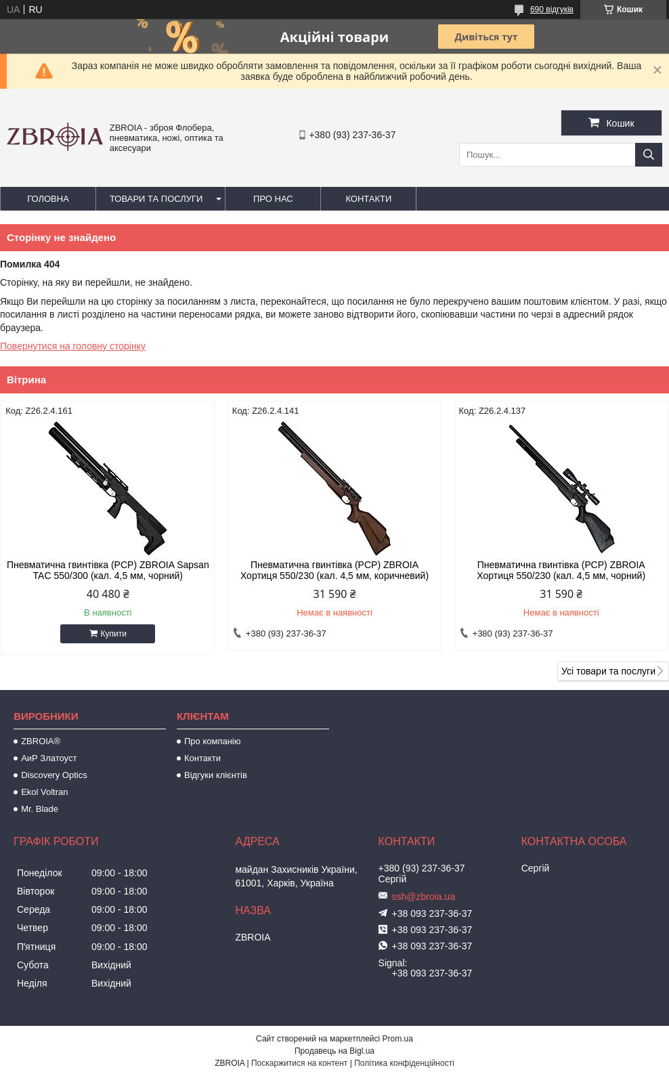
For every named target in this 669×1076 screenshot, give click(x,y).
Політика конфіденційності (404, 1063)
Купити (114, 634)
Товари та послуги (156, 199)
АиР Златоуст (49, 758)
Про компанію (212, 741)
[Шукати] (648, 155)
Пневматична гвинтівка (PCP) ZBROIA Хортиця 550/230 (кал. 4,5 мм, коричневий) (334, 570)
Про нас (273, 199)
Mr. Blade (39, 809)
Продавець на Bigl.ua (334, 1051)
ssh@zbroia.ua (424, 896)
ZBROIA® (40, 741)
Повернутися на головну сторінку (73, 346)
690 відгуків (552, 9)
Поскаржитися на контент (299, 1063)
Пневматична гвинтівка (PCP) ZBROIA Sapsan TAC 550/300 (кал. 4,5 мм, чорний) (108, 570)
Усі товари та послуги (608, 671)
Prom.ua (398, 1038)
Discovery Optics (54, 775)
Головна (48, 199)
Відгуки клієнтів (215, 775)
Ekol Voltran (44, 792)
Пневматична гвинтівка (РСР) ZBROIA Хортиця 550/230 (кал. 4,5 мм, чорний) (561, 570)
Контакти (368, 199)
